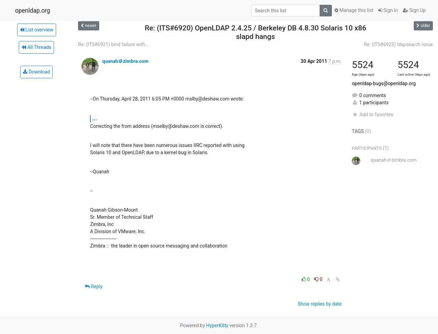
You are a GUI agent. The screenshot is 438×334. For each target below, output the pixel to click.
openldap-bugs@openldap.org (384, 83)
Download (36, 72)
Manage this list (353, 10)
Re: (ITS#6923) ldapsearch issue (398, 44)
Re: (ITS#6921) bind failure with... (113, 44)
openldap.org (32, 10)
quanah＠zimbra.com (125, 61)
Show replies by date (320, 304)
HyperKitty (217, 325)
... (94, 118)
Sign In (388, 10)
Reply (93, 286)
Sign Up (414, 10)
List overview (36, 29)
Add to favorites (372, 114)
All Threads (36, 47)
